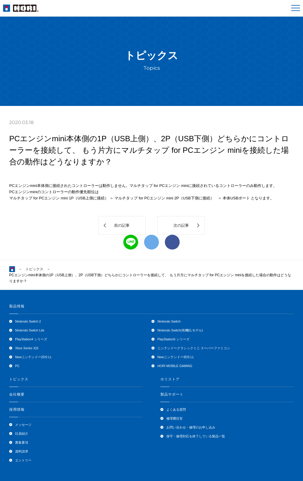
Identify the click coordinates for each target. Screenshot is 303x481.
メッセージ (23, 424)
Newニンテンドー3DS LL (175, 357)
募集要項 (21, 442)
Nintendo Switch (169, 321)
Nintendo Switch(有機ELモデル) (180, 330)
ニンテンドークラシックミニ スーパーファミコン (193, 348)
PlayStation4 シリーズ (31, 339)
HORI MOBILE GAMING (174, 366)
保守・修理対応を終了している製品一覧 (195, 436)
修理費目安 (174, 418)
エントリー (23, 460)
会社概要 (17, 394)
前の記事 (122, 225)
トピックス (34, 269)
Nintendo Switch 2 (28, 321)
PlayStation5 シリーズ (173, 339)
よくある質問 (176, 409)
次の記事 (181, 225)
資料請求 (21, 451)
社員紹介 (21, 433)
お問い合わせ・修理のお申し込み (190, 427)
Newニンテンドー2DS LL (33, 357)
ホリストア (170, 379)
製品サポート (172, 394)
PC (17, 366)
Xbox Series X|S (26, 348)
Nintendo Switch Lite (29, 330)
